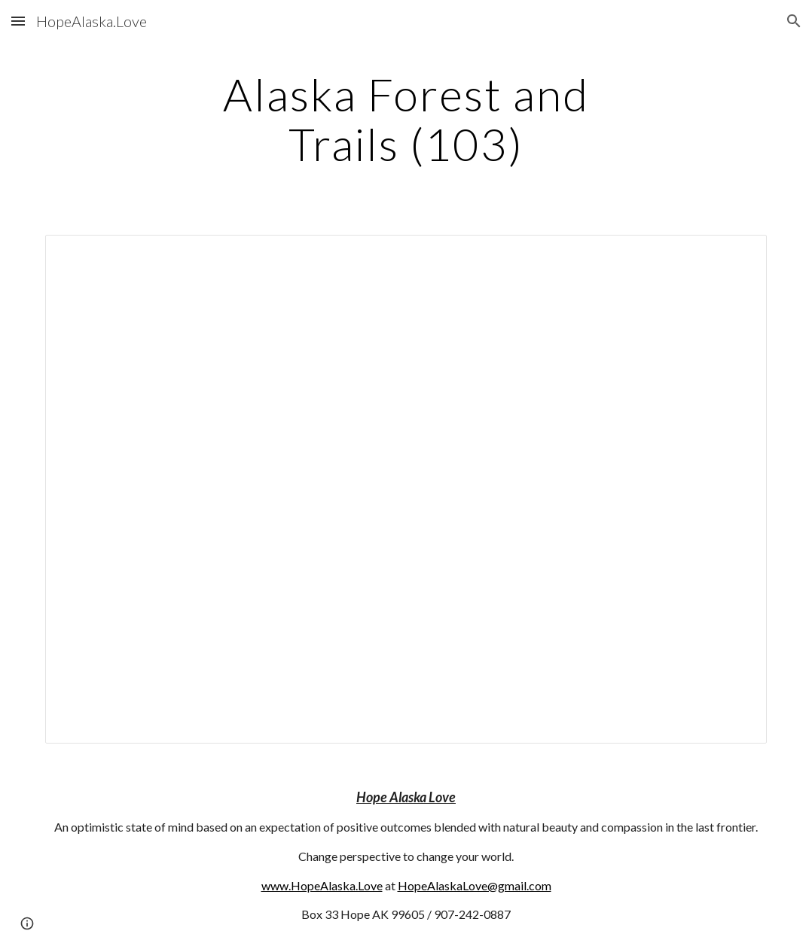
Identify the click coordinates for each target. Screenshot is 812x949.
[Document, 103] (405, 489)
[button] (18, 20)
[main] (406, 119)
